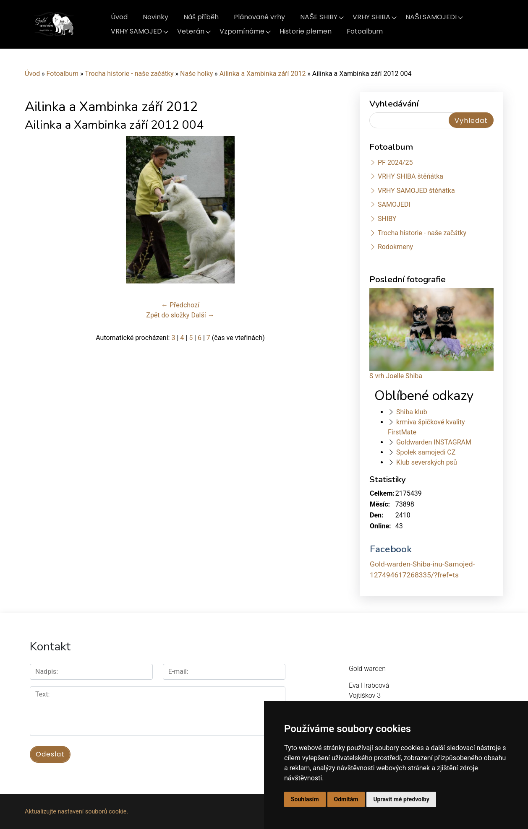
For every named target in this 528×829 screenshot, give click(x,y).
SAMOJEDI (394, 204)
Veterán (190, 31)
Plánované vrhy (259, 17)
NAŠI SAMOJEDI (431, 17)
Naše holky (197, 74)
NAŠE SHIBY (318, 17)
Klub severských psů (426, 462)
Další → (202, 315)
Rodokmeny (395, 247)
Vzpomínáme (242, 31)
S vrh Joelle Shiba (395, 376)
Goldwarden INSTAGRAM (433, 442)
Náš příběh (201, 17)
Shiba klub (411, 412)
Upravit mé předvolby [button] (401, 799)
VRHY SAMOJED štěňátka (416, 191)
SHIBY (387, 219)
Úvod (119, 17)
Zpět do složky (167, 315)
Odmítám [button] (346, 799)
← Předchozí (180, 305)
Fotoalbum (365, 31)
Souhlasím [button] (305, 799)
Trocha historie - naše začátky (129, 74)
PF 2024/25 (395, 162)
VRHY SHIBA (371, 17)
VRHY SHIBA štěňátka (410, 176)
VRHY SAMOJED (136, 31)
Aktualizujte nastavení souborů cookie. (76, 810)
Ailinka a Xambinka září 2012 (263, 74)
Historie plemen (306, 31)
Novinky (155, 17)
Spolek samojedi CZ (425, 452)
